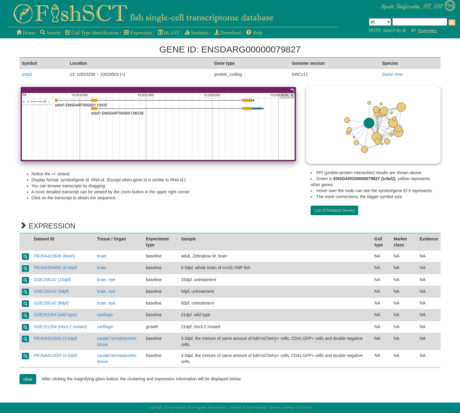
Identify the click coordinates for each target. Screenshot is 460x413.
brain (101, 256)
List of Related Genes (334, 210)
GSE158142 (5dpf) (51, 291)
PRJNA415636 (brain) (54, 256)
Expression (138, 33)
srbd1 (27, 74)
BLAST (168, 33)
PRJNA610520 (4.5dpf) (55, 355)
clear (27, 379)
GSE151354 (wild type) (55, 314)
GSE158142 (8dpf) (51, 303)
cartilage (105, 314)
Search (50, 33)
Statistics (196, 33)
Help (254, 33)
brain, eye (106, 279)
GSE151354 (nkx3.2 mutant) (60, 326)
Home (25, 33)
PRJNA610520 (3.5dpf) (55, 338)
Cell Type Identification (92, 33)
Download (227, 33)
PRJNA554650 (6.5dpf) (55, 267)
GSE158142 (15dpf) (52, 279)
